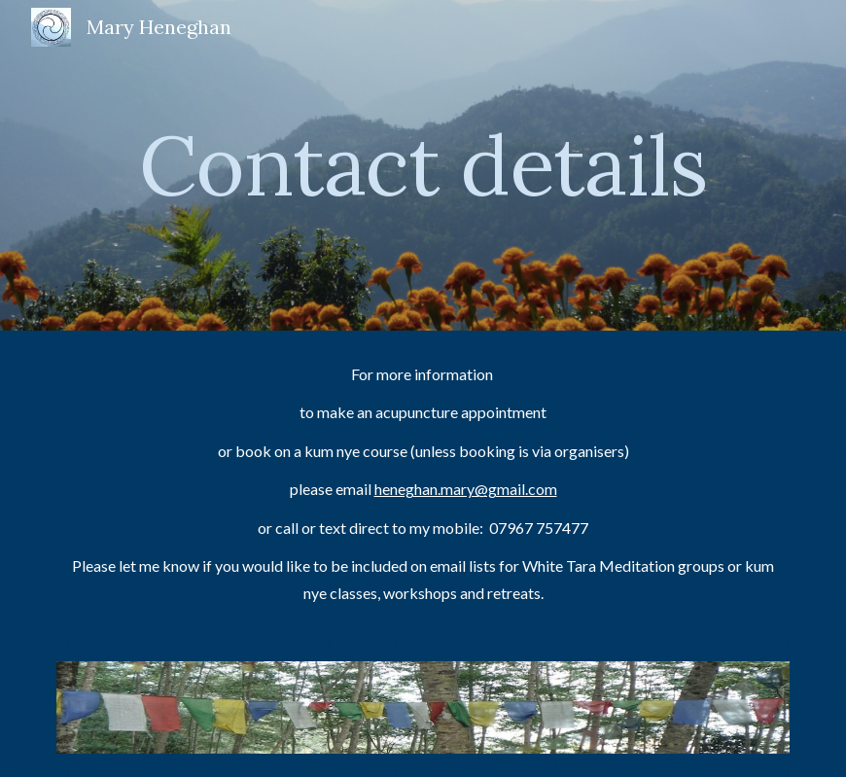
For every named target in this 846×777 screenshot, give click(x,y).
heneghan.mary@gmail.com (465, 488)
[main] (423, 165)
